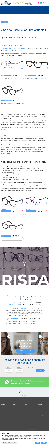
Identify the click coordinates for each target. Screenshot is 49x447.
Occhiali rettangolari (42, 411)
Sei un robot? (31, 368)
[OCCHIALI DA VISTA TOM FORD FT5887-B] (12, 91)
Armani (15, 417)
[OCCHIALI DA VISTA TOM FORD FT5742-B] (12, 201)
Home (2, 16)
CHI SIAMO (3, 404)
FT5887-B (12, 103)
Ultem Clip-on (16, 419)
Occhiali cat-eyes (41, 421)
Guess (15, 413)
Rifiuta (37, 442)
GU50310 (12, 239)
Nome (8, 367)
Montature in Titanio (30, 423)
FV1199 (12, 78)
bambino (13, 10)
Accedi (29, 3)
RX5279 (37, 78)
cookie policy (30, 436)
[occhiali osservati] (39, 3)
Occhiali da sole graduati (31, 429)
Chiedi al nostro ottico (5, 413)
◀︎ (3, 390)
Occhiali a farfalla (41, 417)
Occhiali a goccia (41, 415)
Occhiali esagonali (41, 419)
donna (3, 10)
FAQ (26, 404)
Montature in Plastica (30, 425)
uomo (8, 10)
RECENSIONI (44, 10)
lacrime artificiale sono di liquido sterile (13, 48)
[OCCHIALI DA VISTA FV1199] (12, 66)
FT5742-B (12, 214)
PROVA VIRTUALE (6, 75)
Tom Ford (15, 415)
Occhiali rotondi (41, 413)
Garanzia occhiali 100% (5, 417)
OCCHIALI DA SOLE (34, 10)
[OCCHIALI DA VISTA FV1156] (36, 201)
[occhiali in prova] (41, 3)
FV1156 (36, 214)
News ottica (3, 419)
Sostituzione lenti (23, 10)
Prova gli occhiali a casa (6, 421)
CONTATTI (15, 404)
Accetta (44, 442)
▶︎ (47, 390)
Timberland (16, 421)
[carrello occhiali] (44, 3)
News (6, 16)
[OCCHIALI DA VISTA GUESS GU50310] (12, 226)
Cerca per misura (4, 415)
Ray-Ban (15, 411)
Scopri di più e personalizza (9, 442)
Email (18, 367)
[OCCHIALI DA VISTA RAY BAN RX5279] (36, 66)
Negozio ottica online (5, 411)
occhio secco (4, 22)
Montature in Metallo (30, 427)
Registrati (29, 4)
